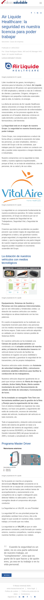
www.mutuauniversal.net (15, 588)
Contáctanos (25, 594)
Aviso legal (31, 588)
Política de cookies (11, 591)
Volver (7, 575)
